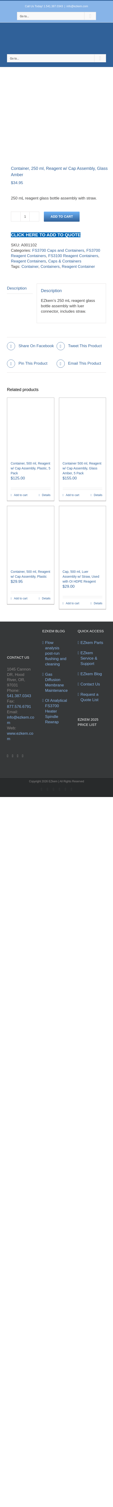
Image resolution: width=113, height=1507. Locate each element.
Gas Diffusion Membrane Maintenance (56, 682)
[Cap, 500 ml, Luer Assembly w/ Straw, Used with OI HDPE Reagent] (82, 535)
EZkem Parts (92, 642)
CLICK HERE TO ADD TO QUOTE (46, 234)
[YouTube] (17, 756)
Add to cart (62, 216)
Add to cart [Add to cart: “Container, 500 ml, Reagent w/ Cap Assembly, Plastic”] (20, 598)
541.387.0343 (19, 696)
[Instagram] (22, 756)
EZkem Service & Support (89, 658)
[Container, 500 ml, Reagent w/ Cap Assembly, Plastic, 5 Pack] (30, 427)
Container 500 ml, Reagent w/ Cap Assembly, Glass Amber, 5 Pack (82, 468)
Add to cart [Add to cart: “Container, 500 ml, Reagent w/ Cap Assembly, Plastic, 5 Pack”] (20, 495)
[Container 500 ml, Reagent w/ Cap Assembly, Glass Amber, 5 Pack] (82, 427)
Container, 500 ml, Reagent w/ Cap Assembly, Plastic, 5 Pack (30, 468)
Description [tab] (17, 288)
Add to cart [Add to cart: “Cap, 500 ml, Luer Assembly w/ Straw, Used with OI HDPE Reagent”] (72, 603)
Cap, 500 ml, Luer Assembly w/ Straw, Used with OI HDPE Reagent (81, 576)
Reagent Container (78, 266)
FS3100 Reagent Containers (73, 256)
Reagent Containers (28, 261)
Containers (50, 266)
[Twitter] (12, 756)
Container (29, 266)
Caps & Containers (64, 261)
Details (46, 495)
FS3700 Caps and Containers (58, 250)
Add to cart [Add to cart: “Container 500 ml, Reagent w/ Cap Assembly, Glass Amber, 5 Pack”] (72, 495)
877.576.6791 (19, 706)
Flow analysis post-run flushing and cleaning (55, 653)
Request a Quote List (90, 697)
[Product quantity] (25, 216)
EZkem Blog (91, 674)
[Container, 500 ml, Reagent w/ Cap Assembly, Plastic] (30, 535)
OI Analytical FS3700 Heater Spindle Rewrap (56, 711)
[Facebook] (7, 756)
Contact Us (90, 684)
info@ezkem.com (77, 6)
